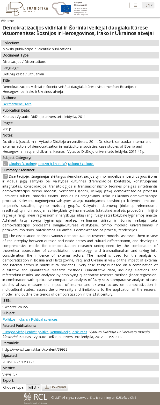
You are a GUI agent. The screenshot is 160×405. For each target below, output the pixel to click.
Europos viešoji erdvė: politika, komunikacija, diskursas (44, 332)
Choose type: (13, 387)
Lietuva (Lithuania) (52, 164)
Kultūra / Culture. (81, 164)
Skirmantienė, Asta (16, 104)
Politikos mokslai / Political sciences (30, 319)
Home (9, 20)
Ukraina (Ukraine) (22, 164)
